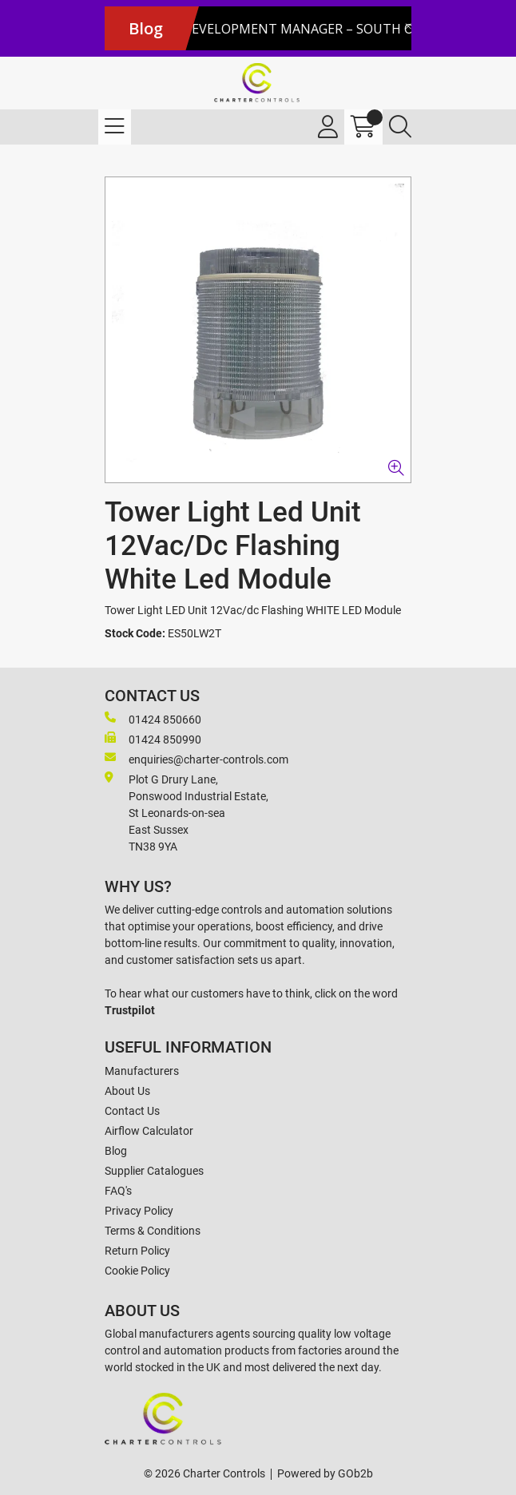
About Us (127, 1091)
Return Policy (137, 1250)
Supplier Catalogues (154, 1170)
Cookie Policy (137, 1270)
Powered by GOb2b (325, 1473)
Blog (116, 1150)
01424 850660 (153, 719)
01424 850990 (153, 739)
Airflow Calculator (149, 1130)
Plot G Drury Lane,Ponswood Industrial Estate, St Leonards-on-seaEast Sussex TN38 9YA (186, 812)
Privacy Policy (139, 1210)
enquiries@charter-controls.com (196, 758)
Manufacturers (142, 1071)
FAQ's (118, 1190)
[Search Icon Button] (400, 127)
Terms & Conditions (152, 1230)
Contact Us (132, 1110)
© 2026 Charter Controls (204, 1473)
